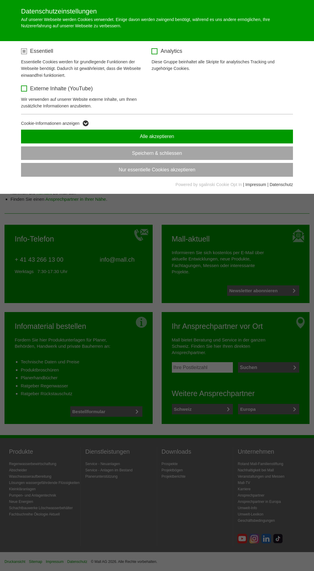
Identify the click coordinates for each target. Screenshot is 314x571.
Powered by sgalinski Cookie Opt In (209, 184)
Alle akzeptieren (157, 136)
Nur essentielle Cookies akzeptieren (157, 169)
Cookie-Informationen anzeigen (50, 123)
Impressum (255, 184)
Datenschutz (281, 184)
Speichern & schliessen (157, 153)
